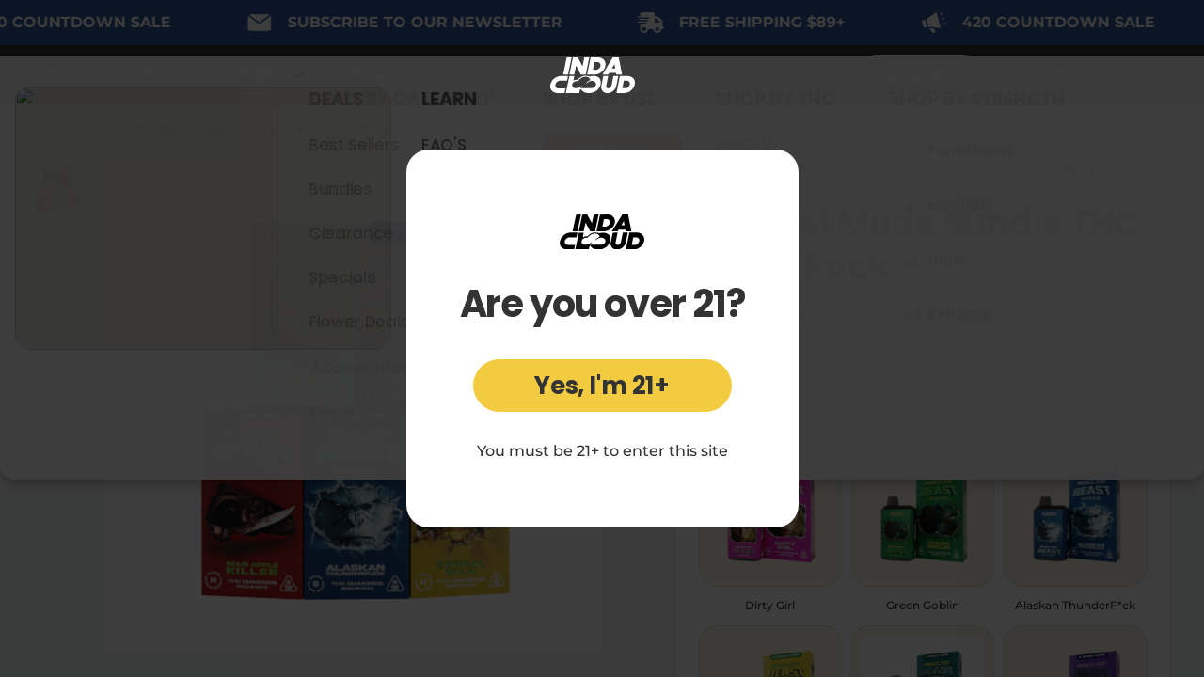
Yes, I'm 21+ (602, 385)
